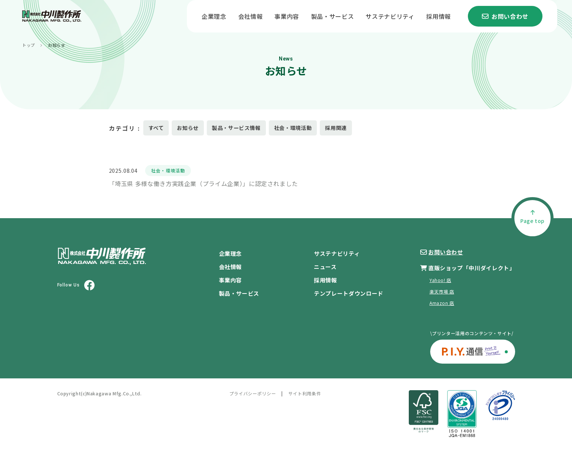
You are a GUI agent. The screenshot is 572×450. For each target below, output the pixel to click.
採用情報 (438, 16)
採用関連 (336, 127)
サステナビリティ (390, 16)
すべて (156, 127)
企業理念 (214, 16)
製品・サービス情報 (236, 127)
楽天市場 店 (441, 291)
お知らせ (188, 127)
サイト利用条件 (304, 393)
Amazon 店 (441, 303)
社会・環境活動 (293, 127)
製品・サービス (332, 16)
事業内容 (286, 16)
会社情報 (250, 16)
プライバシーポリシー (252, 393)
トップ (28, 45)
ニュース (325, 267)
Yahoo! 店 (440, 280)
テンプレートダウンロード (348, 293)
